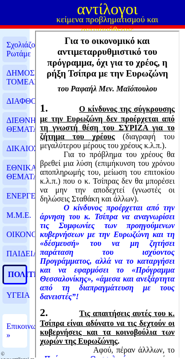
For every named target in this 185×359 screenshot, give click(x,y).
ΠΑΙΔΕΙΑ (16, 253)
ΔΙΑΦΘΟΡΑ (16, 101)
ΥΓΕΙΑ (16, 295)
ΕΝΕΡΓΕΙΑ (16, 196)
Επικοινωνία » (16, 330)
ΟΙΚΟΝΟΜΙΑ (16, 234)
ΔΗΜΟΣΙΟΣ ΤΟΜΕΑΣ (16, 77)
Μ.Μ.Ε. (16, 215)
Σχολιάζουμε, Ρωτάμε (16, 49)
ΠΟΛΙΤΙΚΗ (17, 274)
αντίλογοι (107, 9)
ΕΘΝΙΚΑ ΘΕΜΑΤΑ (16, 172)
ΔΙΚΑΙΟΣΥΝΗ (16, 148)
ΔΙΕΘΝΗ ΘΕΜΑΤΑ (16, 124)
